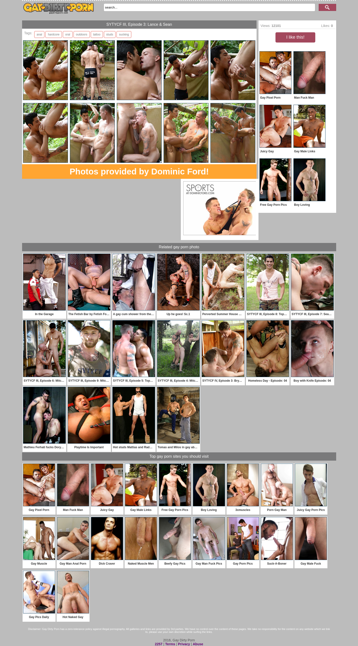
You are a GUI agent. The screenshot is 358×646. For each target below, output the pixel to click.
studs (109, 34)
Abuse (198, 644)
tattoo (96, 34)
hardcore (53, 34)
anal (39, 34)
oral (67, 34)
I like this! (295, 37)
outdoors (81, 34)
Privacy (184, 644)
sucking (124, 34)
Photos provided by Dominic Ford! (139, 171)
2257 (158, 644)
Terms (170, 644)
